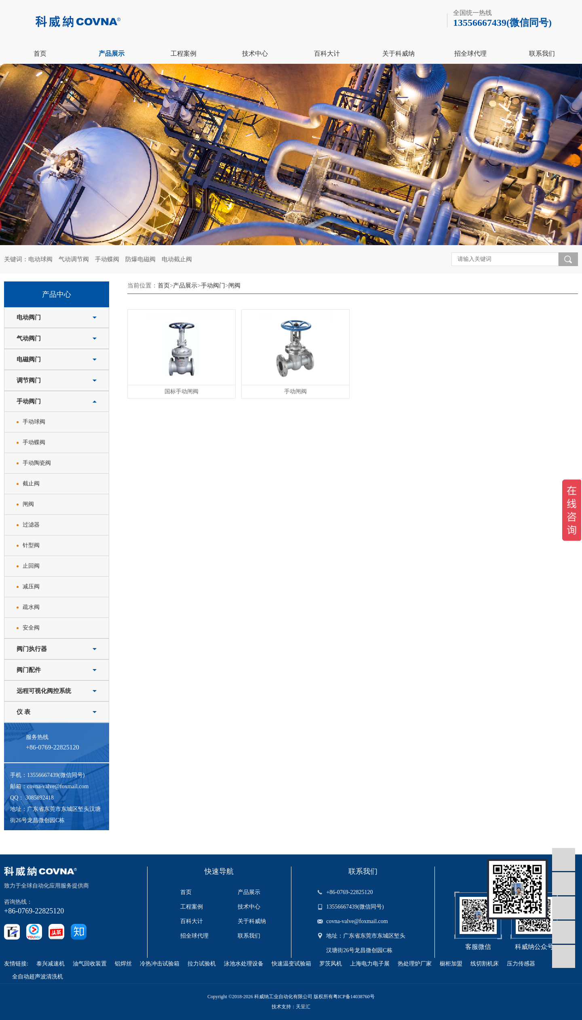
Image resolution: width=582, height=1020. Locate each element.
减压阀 (31, 586)
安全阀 (31, 628)
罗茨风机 (330, 964)
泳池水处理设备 (244, 964)
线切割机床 (484, 964)
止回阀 (31, 566)
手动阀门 (29, 401)
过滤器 (31, 525)
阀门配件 (29, 670)
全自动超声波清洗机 (37, 977)
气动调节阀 (74, 259)
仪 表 (23, 712)
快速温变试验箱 (291, 964)
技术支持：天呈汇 (291, 1007)
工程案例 (183, 53)
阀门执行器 (32, 649)
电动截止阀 (177, 259)
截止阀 (31, 484)
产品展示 (111, 53)
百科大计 (327, 53)
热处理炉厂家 (415, 964)
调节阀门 (29, 380)
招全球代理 (470, 53)
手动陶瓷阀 (37, 463)
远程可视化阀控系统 (44, 691)
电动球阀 (40, 259)
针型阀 (31, 545)
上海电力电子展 (370, 964)
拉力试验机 (202, 964)
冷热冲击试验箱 (159, 964)
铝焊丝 (123, 964)
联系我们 (542, 53)
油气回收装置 (90, 964)
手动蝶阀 (107, 259)
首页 (40, 53)
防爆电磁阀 (140, 259)
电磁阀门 (29, 359)
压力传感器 (521, 964)
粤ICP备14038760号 (354, 996)
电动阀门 (29, 317)
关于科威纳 (398, 53)
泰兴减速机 (50, 964)
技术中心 (255, 53)
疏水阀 (31, 607)
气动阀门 (29, 338)
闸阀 (28, 504)
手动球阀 (34, 422)
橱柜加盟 (451, 964)
